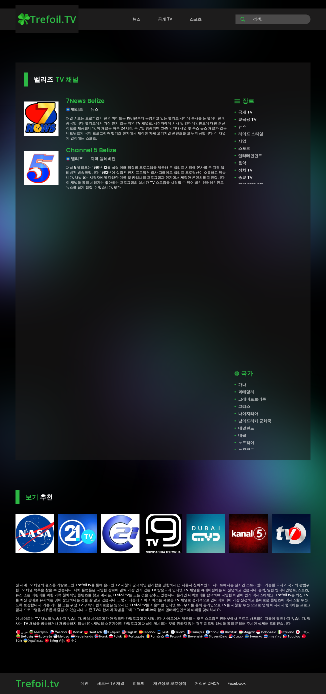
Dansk (75, 632)
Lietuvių (25, 636)
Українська (33, 640)
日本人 (302, 632)
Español (147, 632)
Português (134, 636)
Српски (236, 636)
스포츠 (196, 19)
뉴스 (136, 19)
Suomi (178, 632)
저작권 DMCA (207, 683)
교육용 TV (247, 119)
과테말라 (246, 392)
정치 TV (245, 170)
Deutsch (93, 632)
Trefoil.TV (47, 19)
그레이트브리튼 (252, 399)
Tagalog (291, 636)
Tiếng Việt (55, 640)
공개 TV (165, 19)
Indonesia (266, 632)
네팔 (242, 435)
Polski (115, 636)
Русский (173, 636)
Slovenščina (216, 636)
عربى (22, 632)
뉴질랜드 (246, 450)
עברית (212, 632)
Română (154, 636)
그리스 (244, 406)
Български (38, 632)
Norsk (101, 636)
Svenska (253, 636)
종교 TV (245, 177)
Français (195, 632)
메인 (84, 683)
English (129, 632)
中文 (71, 640)
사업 (242, 141)
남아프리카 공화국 (254, 421)
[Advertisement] (163, 47)
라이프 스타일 (250, 134)
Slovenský (193, 636)
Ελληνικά (112, 632)
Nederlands (82, 636)
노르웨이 (246, 443)
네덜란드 (246, 428)
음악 (242, 163)
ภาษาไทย (272, 636)
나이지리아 (248, 413)
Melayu (61, 636)
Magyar (247, 632)
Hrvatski (229, 632)
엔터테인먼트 (250, 155)
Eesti (163, 632)
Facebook (237, 683)
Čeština (58, 632)
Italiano (286, 632)
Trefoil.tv (37, 683)
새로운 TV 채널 (110, 683)
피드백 (139, 683)
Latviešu (43, 636)
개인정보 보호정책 (169, 683)
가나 (242, 385)
